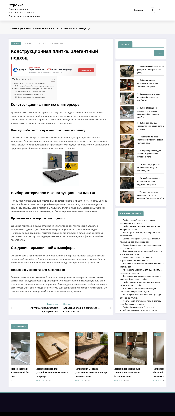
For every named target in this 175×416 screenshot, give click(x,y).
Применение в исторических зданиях (31, 91)
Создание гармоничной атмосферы (28, 94)
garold (29, 43)
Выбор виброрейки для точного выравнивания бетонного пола (149, 153)
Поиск (125, 44)
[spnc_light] (159, 10)
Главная (138, 10)
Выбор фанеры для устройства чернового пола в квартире (150, 126)
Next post (67, 304)
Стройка (16, 5)
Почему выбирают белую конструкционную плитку (35, 86)
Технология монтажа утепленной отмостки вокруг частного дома (150, 140)
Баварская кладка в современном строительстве (81, 309)
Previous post (52, 304)
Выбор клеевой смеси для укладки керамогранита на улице (150, 69)
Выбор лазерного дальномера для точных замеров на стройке (148, 83)
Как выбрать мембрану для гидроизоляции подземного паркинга (149, 181)
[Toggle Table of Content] (51, 80)
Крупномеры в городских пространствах (44, 309)
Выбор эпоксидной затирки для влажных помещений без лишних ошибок (27, 372)
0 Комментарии (58, 43)
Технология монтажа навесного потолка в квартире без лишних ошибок (150, 195)
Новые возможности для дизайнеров (31, 97)
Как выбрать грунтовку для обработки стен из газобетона (148, 97)
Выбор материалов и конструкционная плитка (33, 89)
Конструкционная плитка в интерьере (29, 83)
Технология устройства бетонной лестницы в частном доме (149, 167)
